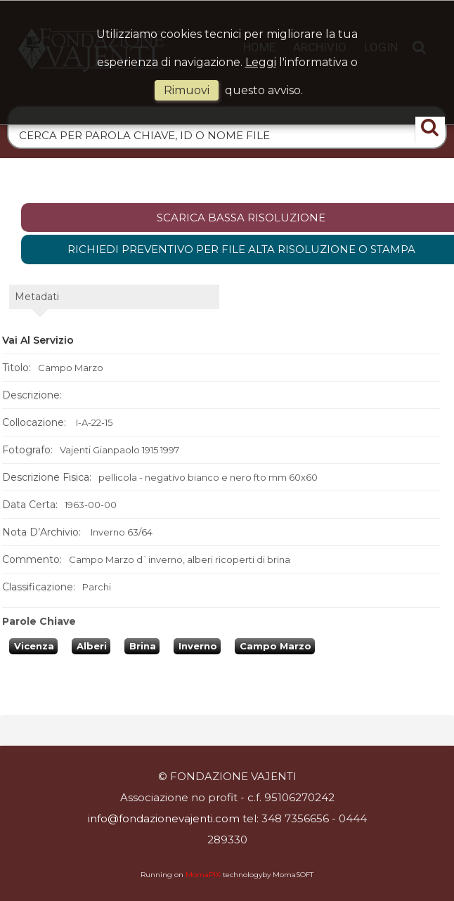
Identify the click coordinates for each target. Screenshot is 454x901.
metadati (37, 296)
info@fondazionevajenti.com (164, 818)
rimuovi (186, 90)
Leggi (260, 62)
